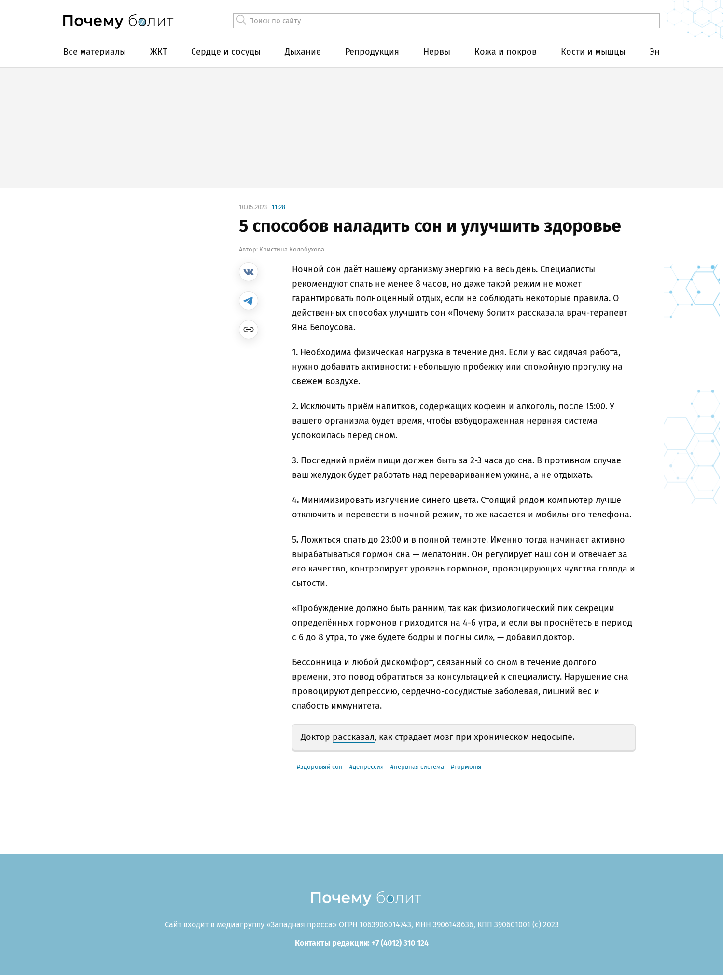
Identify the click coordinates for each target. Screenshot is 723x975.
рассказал (354, 737)
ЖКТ (158, 51)
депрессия (368, 766)
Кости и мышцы (593, 51)
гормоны (468, 766)
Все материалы (94, 51)
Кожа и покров (505, 51)
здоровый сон (321, 766)
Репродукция (372, 51)
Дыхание (303, 51)
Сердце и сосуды (226, 51)
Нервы (436, 51)
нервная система (419, 766)
